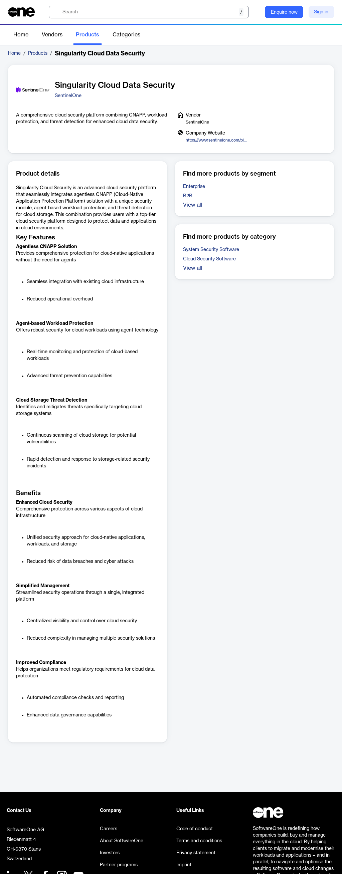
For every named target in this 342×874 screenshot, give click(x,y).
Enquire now (284, 12)
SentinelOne (68, 95)
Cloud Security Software (209, 259)
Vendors (52, 34)
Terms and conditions (199, 841)
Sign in (321, 12)
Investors (110, 853)
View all (192, 205)
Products (87, 34)
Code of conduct (194, 829)
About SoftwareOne (121, 841)
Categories (126, 34)
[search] (149, 12)
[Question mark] (255, 12)
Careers (108, 829)
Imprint (183, 865)
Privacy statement (195, 853)
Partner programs (119, 865)
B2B (187, 196)
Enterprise (194, 186)
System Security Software (211, 249)
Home (20, 34)
